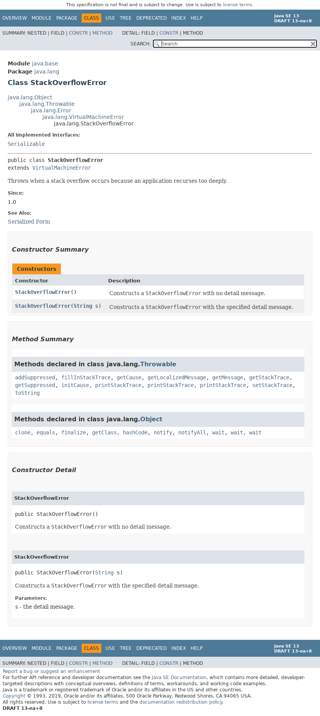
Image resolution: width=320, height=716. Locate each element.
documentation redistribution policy (180, 702)
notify (163, 432)
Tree (126, 18)
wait (218, 432)
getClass (104, 432)
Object (151, 419)
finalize (73, 432)
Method (102, 33)
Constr (78, 33)
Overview (14, 18)
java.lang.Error (51, 110)
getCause (129, 377)
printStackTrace (118, 385)
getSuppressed (35, 385)
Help (197, 18)
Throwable (158, 364)
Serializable (26, 144)
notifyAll (192, 432)
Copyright (14, 696)
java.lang (46, 71)
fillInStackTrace (86, 377)
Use (110, 18)
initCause (75, 385)
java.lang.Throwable (47, 104)
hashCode (135, 432)
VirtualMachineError (61, 168)
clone (22, 432)
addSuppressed (35, 377)
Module (42, 18)
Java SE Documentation (179, 677)
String (83, 306)
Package (66, 18)
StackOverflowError (42, 292)
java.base (45, 63)
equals (46, 432)
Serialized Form (29, 222)
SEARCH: (141, 44)
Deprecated (151, 18)
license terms (237, 4)
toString (27, 393)
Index (178, 18)
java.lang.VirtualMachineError (83, 117)
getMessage (227, 377)
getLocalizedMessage (176, 377)
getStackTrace (269, 377)
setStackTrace (272, 385)
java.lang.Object (30, 97)
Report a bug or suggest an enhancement (51, 671)
